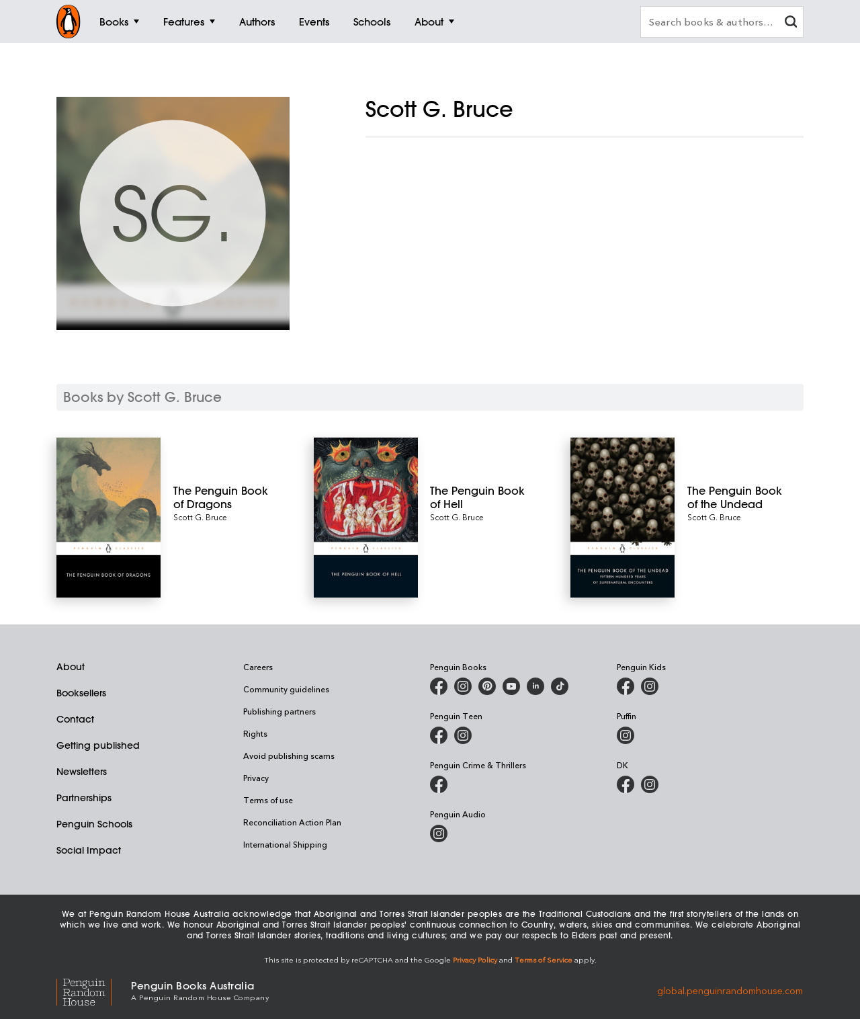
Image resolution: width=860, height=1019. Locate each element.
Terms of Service (543, 959)
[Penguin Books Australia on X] (487, 686)
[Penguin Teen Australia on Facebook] (438, 735)
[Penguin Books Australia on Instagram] (463, 686)
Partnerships (84, 798)
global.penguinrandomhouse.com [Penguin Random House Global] (730, 990)
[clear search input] (791, 23)
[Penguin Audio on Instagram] (438, 833)
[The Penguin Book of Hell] (482, 497)
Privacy (256, 778)
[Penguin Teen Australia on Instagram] (463, 735)
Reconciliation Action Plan (292, 822)
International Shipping (285, 844)
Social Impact (88, 850)
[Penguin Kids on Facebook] (625, 686)
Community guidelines (286, 689)
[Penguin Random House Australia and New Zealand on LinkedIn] (535, 686)
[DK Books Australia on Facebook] (625, 784)
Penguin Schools (94, 824)
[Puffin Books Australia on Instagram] (625, 735)
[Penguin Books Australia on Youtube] (511, 686)
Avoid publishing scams (289, 755)
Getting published (98, 745)
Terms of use (268, 800)
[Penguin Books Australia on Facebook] (438, 686)
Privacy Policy (475, 959)
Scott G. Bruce (200, 517)
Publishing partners (279, 711)
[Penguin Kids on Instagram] (649, 686)
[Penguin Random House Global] (93, 989)
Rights (255, 733)
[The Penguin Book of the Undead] (739, 497)
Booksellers (81, 693)
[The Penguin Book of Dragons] (225, 497)
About (70, 667)
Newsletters (81, 772)
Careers (258, 667)
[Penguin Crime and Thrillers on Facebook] (438, 784)
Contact (75, 719)
